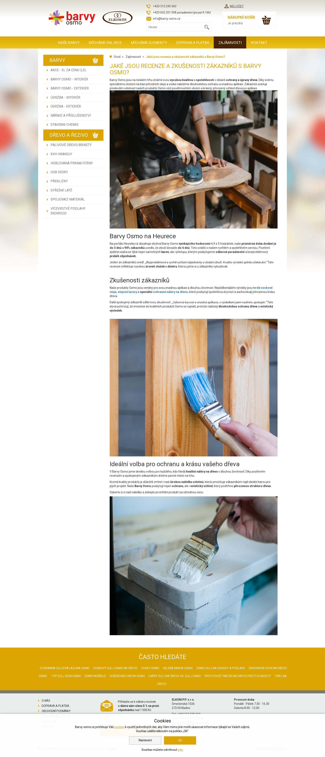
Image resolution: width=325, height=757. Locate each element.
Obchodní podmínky (56, 711)
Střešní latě (61, 190)
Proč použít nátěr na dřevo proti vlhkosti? (237, 676)
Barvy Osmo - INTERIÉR (69, 79)
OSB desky (59, 172)
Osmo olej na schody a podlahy (220, 668)
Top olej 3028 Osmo (66, 676)
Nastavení (145, 740)
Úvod (117, 56)
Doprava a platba (192, 42)
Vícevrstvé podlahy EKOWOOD (68, 211)
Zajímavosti (230, 42)
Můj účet (237, 6)
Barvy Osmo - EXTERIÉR (70, 88)
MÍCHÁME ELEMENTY (149, 42)
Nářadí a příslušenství (71, 115)
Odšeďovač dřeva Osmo (127, 676)
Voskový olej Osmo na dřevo (115, 668)
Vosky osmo (150, 668)
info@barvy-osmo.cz (166, 18)
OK (180, 740)
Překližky (59, 181)
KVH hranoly (61, 154)
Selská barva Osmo (178, 668)
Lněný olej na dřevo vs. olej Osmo (175, 676)
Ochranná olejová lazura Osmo (65, 668)
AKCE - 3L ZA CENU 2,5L (68, 70)
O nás (46, 700)
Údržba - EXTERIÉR (66, 106)
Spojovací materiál (68, 199)
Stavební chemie (64, 125)
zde (180, 749)
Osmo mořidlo (95, 676)
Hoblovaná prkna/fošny (72, 163)
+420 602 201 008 (164, 12)
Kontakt (259, 42)
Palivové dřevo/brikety (71, 145)
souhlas (119, 727)
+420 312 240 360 (164, 6)
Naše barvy (69, 42)
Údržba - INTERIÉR (65, 97)
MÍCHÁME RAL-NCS (105, 42)
